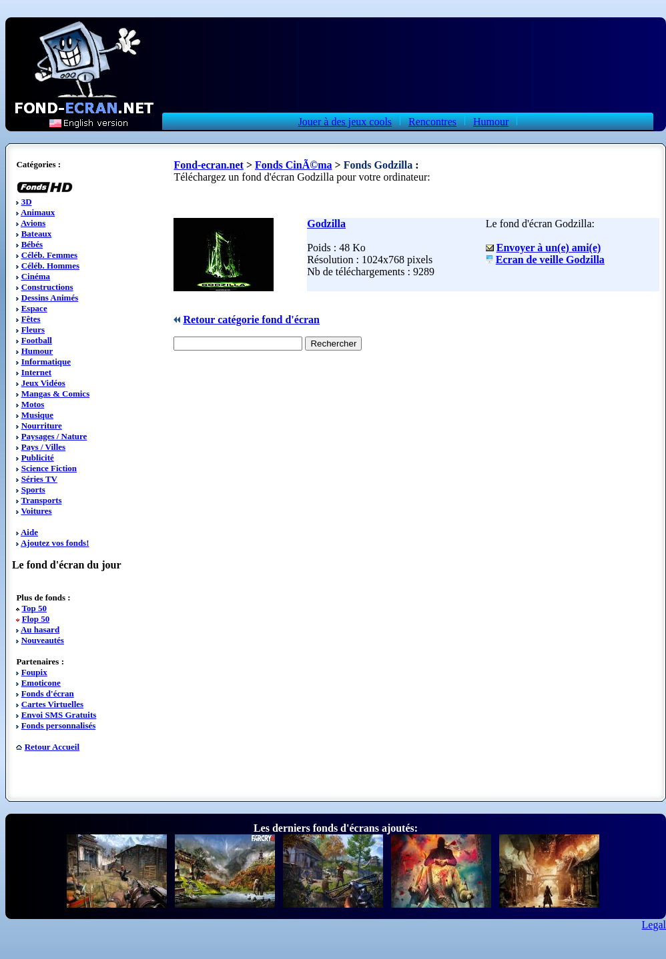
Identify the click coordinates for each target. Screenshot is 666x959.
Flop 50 (36, 619)
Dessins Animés (50, 298)
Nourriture (41, 426)
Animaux (38, 212)
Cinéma (35, 276)
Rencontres (432, 121)
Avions (33, 223)
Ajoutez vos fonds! (55, 543)
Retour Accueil (52, 747)
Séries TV (39, 479)
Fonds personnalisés (58, 725)
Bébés (32, 244)
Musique (37, 415)
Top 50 (33, 608)
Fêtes (31, 319)
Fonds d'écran (47, 693)
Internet (36, 372)
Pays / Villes (43, 447)
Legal (654, 924)
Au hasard (40, 629)
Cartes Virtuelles (52, 704)
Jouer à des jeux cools (345, 121)
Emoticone (41, 683)
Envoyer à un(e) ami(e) (548, 247)
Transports (41, 500)
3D (26, 202)
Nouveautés (42, 640)
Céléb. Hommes (50, 266)
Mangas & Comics (55, 394)
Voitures (36, 511)
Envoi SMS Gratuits (59, 715)
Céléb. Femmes (49, 255)
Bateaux (36, 234)
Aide (29, 532)
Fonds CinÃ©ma (293, 165)
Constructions (47, 287)
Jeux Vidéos (43, 383)
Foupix (34, 672)
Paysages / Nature (54, 436)
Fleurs (33, 330)
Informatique (46, 362)
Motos (33, 404)
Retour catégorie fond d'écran (251, 319)
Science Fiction (49, 468)
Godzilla (326, 223)
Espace (34, 308)
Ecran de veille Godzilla (550, 259)
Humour (491, 121)
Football (36, 340)
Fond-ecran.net (208, 165)
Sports (33, 489)
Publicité (37, 458)
